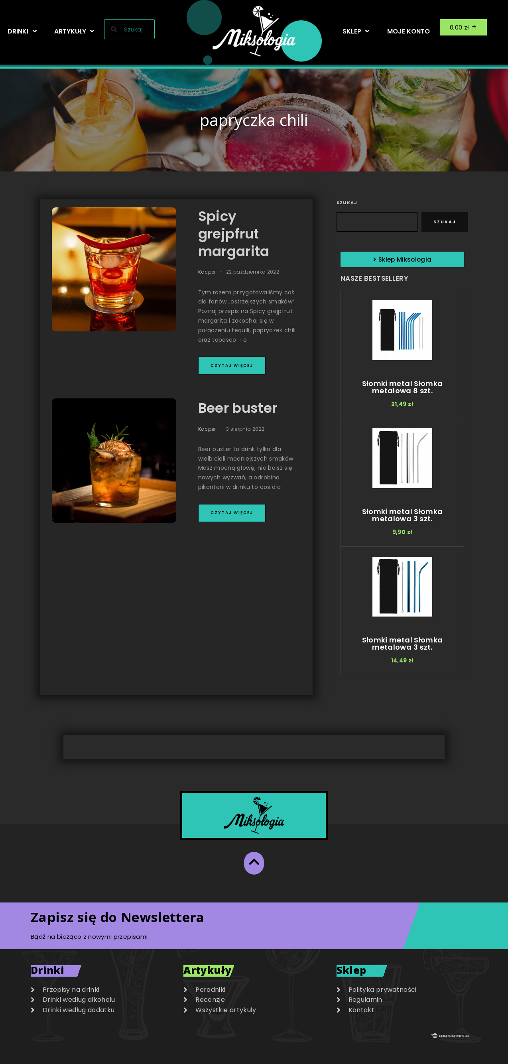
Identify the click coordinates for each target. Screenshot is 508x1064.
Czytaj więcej (232, 365)
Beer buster (238, 408)
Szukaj (347, 202)
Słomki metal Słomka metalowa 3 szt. (402, 515)
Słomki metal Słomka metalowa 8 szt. (402, 387)
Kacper (207, 271)
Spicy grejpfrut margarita (234, 234)
